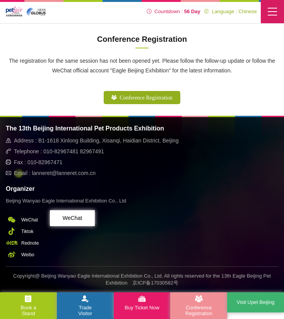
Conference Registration (141, 98)
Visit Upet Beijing (256, 302)
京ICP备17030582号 (155, 283)
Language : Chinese (230, 11)
